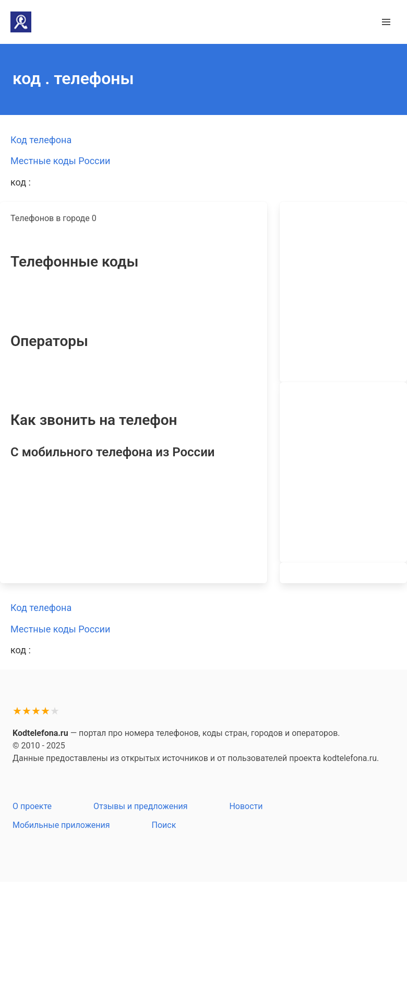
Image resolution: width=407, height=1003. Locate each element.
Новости (245, 806)
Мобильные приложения (61, 825)
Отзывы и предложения (140, 806)
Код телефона (40, 139)
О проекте (32, 806)
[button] (386, 22)
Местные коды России (60, 160)
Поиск (164, 825)
